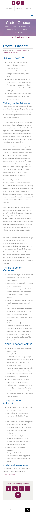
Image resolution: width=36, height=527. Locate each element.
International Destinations (21, 50)
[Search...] (15, 510)
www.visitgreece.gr (9, 474)
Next (28, 37)
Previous (19, 37)
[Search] (27, 510)
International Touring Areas (10, 52)
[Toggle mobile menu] (32, 15)
